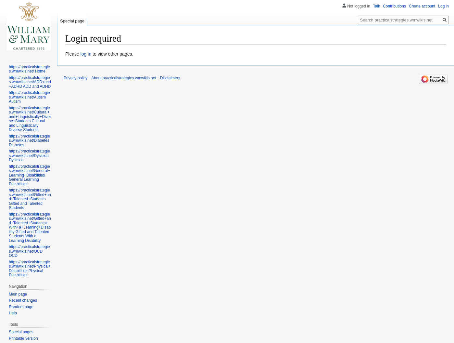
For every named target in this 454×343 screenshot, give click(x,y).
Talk (376, 6)
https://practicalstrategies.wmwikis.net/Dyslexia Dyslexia (29, 155)
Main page (18, 294)
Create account (422, 6)
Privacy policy (75, 78)
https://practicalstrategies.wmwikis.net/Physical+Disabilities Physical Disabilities (30, 269)
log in (86, 54)
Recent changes (23, 300)
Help (13, 313)
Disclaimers (170, 78)
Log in (443, 6)
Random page (21, 307)
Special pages (21, 332)
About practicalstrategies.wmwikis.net (123, 78)
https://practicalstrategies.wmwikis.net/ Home (29, 69)
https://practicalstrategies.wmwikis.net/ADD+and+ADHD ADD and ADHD (30, 82)
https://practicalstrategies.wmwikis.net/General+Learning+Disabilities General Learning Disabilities (29, 175)
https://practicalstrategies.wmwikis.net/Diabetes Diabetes (29, 140)
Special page (72, 21)
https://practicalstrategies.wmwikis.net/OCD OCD (29, 251)
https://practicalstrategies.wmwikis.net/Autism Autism (29, 97)
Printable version (23, 338)
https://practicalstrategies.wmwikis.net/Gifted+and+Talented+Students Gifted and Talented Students (30, 199)
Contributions (394, 6)
